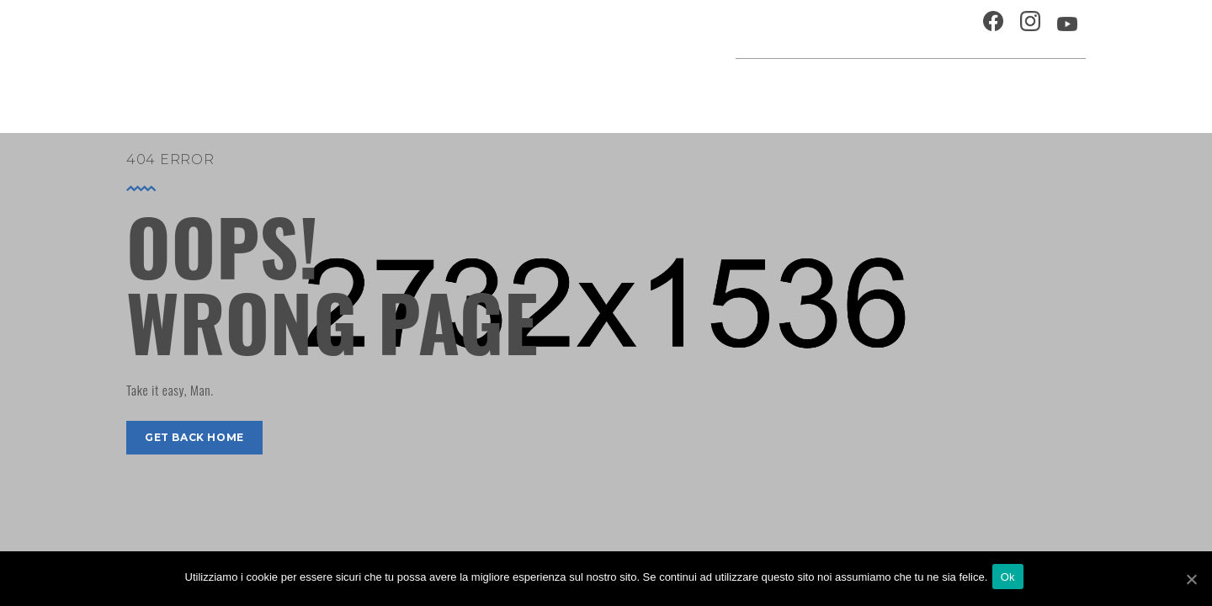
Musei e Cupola (912, 88)
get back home (194, 437)
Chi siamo (862, 29)
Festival (821, 88)
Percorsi (1010, 88)
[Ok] (1191, 579)
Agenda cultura (588, 88)
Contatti (937, 29)
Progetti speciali (719, 88)
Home (498, 88)
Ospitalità (780, 29)
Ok (1011, 579)
